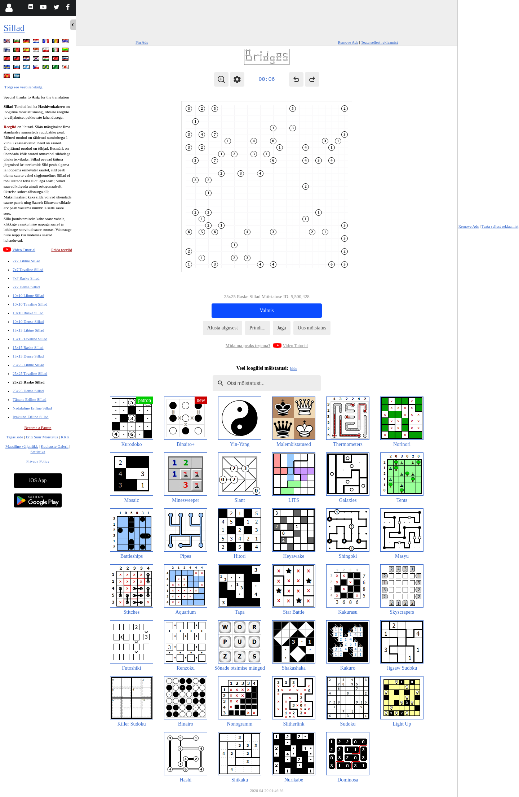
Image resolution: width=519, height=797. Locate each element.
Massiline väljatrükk (21, 446)
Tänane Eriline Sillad (29, 399)
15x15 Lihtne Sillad (28, 330)
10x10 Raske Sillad (28, 313)
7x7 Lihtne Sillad (26, 261)
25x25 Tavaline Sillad (30, 373)
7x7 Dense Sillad (26, 287)
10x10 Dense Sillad (28, 321)
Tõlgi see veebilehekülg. (23, 87)
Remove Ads (348, 42)
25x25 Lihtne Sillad (28, 365)
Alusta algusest (222, 327)
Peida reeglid (61, 250)
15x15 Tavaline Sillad (30, 339)
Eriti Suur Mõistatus (42, 437)
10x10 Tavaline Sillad (30, 304)
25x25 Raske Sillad (29, 382)
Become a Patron (37, 427)
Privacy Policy (37, 461)
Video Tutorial (23, 250)
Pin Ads (142, 42)
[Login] (9, 8)
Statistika (38, 452)
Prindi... (257, 327)
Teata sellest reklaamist (379, 42)
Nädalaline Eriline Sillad (32, 408)
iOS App (38, 480)
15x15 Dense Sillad (28, 356)
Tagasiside (14, 437)
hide (293, 368)
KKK (65, 437)
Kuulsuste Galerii (54, 446)
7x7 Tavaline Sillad (28, 269)
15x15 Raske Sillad (28, 347)
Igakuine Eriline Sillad (31, 417)
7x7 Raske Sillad (26, 278)
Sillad (14, 28)
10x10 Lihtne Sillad (28, 295)
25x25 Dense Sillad (28, 391)
